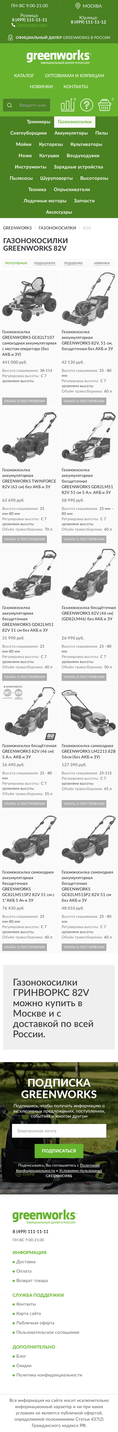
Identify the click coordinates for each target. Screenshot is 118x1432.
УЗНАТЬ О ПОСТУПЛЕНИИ (24, 401)
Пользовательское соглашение (47, 1333)
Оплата (23, 1271)
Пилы (101, 133)
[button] (29, 24)
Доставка (26, 1262)
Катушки (49, 155)
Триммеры (38, 122)
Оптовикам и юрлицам (74, 76)
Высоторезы (94, 178)
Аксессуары (59, 212)
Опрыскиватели (72, 189)
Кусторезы (51, 144)
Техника (37, 189)
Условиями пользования (80, 1171)
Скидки (23, 1366)
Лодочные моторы (45, 201)
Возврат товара (32, 1281)
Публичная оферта (35, 1323)
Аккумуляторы (71, 133)
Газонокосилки (75, 122)
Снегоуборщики (28, 133)
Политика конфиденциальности (49, 1375)
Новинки (41, 87)
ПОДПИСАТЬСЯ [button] (59, 1151)
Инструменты (30, 167)
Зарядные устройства (78, 167)
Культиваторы (86, 144)
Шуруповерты (56, 178)
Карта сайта (28, 1314)
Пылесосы (21, 178)
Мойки (23, 144)
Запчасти (84, 201)
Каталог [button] (24, 76)
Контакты (76, 87)
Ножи (25, 155)
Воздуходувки (83, 155)
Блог (21, 1356)
